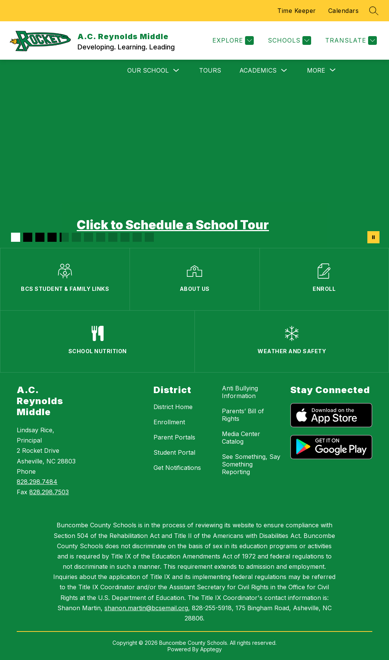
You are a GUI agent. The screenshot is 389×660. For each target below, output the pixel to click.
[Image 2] (27, 237)
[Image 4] (52, 237)
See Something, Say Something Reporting (251, 464)
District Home (173, 407)
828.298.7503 (49, 492)
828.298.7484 (37, 481)
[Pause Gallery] (373, 237)
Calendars (343, 10)
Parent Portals (174, 437)
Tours (210, 70)
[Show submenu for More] (316, 70)
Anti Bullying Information (240, 392)
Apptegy (211, 649)
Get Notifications (177, 467)
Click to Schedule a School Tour (173, 224)
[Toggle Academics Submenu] (284, 70)
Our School (148, 70)
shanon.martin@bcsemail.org (146, 608)
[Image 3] (39, 237)
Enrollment (169, 422)
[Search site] (373, 10)
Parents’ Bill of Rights (243, 414)
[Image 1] (15, 237)
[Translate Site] (350, 40)
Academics (258, 70)
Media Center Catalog (241, 437)
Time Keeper (296, 10)
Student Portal (174, 452)
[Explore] (232, 40)
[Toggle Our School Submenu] (176, 70)
